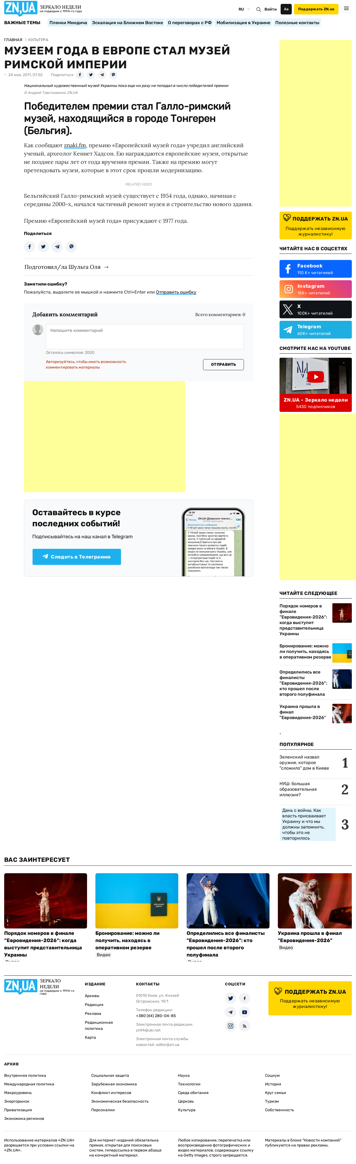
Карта (90, 1037)
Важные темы (22, 23)
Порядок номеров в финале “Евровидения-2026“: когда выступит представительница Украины (303, 619)
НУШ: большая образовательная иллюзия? (298, 789)
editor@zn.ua (167, 1044)
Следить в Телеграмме (77, 557)
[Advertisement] (104, 436)
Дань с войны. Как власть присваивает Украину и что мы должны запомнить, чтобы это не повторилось (304, 824)
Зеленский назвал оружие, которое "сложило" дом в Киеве (304, 762)
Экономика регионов (24, 1118)
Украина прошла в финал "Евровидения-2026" (303, 712)
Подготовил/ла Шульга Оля (62, 266)
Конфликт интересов (111, 1092)
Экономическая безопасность (120, 1101)
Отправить (223, 364)
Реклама (93, 1013)
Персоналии (103, 1110)
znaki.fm (75, 145)
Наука (184, 1075)
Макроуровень (18, 1092)
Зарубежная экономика (114, 1084)
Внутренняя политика (25, 1075)
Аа (286, 9)
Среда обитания (193, 1092)
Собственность (279, 1110)
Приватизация (18, 1110)
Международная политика (29, 1084)
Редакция (94, 1004)
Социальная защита (110, 1075)
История (273, 1084)
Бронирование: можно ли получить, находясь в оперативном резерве (305, 651)
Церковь (186, 1101)
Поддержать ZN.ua (316, 9)
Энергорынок (16, 1101)
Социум (272, 1075)
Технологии (189, 1084)
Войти (270, 9)
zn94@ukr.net (148, 1030)
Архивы (92, 995)
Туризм (272, 1101)
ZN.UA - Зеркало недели (316, 400)
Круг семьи (275, 1092)
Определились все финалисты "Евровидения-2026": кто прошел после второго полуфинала (303, 683)
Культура (187, 1110)
